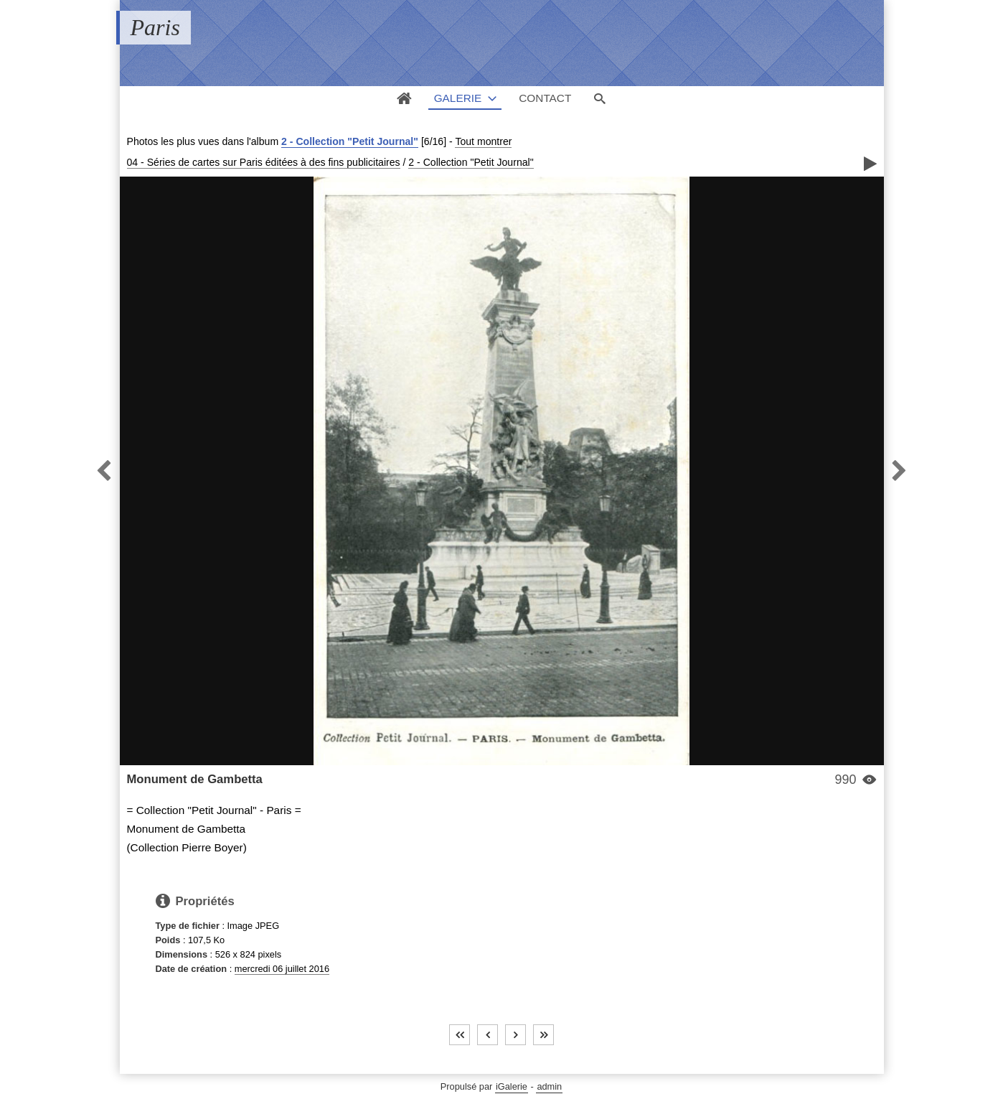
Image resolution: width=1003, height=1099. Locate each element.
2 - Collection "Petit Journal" (349, 141)
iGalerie (511, 1086)
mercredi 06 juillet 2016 (282, 968)
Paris (155, 27)
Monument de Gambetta (195, 779)
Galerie (458, 98)
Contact (545, 98)
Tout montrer (483, 141)
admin (549, 1086)
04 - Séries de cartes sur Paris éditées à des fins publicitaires (263, 162)
